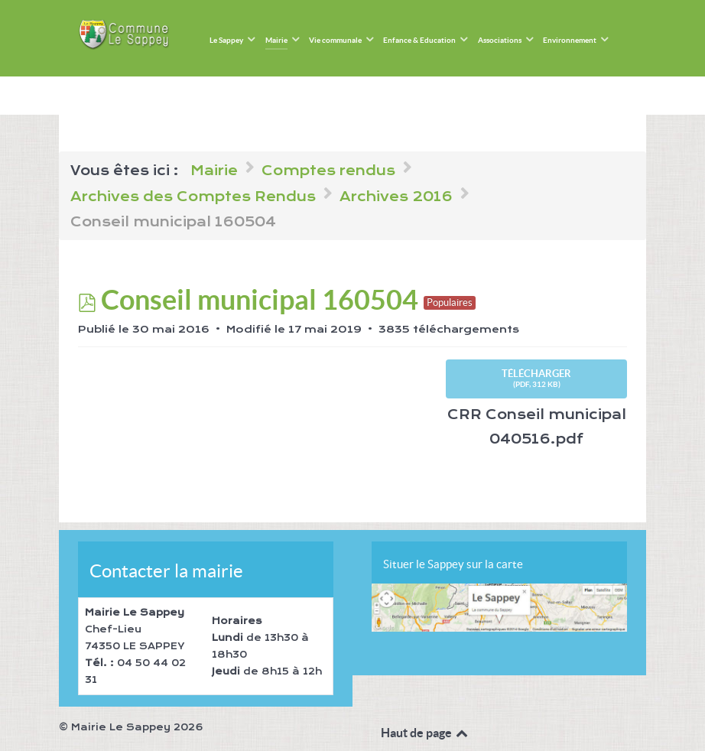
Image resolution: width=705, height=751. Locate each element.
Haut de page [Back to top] (425, 733)
